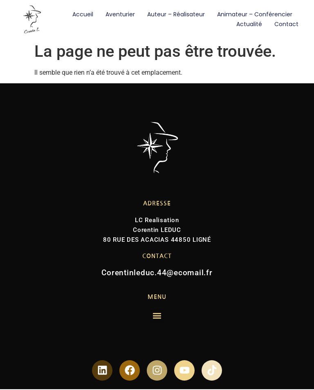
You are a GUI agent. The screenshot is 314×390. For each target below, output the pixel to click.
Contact (286, 24)
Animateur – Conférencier (254, 14)
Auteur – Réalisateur (176, 14)
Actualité (249, 24)
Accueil (82, 14)
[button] (157, 316)
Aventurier (120, 14)
